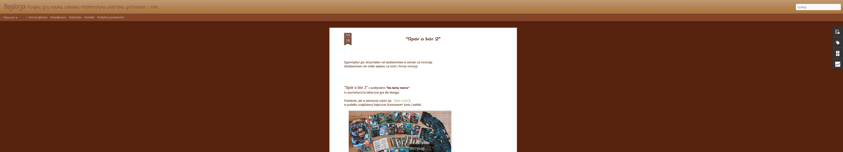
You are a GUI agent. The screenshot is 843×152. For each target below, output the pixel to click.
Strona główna (37, 17)
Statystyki (75, 17)
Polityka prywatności (110, 17)
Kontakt (89, 17)
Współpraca (58, 17)
